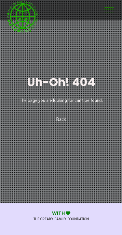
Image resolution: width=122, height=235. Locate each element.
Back (61, 120)
